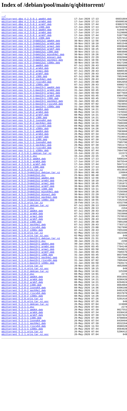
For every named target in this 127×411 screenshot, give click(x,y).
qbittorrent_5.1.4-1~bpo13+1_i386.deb (27, 303)
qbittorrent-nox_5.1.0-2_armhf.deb (24, 85)
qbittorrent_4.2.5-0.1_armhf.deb (23, 194)
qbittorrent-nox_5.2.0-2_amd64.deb (24, 128)
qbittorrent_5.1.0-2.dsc (17, 247)
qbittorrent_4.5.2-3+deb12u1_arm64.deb (27, 214)
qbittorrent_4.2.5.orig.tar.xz (22, 200)
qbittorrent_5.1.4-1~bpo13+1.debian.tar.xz (30, 283)
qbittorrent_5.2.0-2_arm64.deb (22, 332)
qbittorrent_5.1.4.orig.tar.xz (22, 316)
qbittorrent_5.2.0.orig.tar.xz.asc (24, 359)
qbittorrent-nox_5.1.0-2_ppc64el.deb (26, 92)
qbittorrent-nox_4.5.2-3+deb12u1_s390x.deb (30, 72)
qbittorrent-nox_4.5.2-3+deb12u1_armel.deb (30, 52)
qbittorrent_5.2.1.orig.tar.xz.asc (24, 398)
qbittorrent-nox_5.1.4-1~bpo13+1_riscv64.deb (32, 121)
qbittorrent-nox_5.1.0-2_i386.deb (24, 89)
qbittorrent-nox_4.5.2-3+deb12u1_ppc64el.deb (32, 69)
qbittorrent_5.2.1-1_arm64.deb (22, 372)
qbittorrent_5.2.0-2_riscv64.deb (23, 349)
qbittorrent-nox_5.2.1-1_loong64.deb (26, 168)
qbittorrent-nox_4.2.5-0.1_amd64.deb (26, 33)
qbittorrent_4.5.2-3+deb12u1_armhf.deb (27, 220)
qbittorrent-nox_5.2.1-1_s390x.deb (24, 177)
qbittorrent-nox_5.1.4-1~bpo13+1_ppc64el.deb (32, 118)
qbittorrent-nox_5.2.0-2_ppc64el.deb (26, 145)
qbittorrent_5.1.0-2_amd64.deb (22, 250)
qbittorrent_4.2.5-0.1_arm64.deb (23, 191)
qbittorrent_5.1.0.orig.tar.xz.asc (24, 279)
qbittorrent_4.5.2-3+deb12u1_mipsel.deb (28, 230)
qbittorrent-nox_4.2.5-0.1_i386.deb (25, 42)
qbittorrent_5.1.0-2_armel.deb (22, 256)
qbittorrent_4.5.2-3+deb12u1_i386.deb (27, 224)
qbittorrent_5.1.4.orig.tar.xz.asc (24, 319)
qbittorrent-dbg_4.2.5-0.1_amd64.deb (26, 19)
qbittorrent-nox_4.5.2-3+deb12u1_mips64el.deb (32, 62)
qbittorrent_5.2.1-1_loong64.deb (23, 382)
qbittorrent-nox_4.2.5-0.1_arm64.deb (26, 36)
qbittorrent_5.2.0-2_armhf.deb (22, 335)
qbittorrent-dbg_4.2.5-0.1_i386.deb (25, 29)
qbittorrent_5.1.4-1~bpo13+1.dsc (23, 286)
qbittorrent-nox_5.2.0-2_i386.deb (24, 138)
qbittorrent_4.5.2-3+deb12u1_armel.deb (27, 217)
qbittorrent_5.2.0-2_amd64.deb (22, 329)
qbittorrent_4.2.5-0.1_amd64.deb (23, 187)
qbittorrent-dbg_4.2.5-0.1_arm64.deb (26, 23)
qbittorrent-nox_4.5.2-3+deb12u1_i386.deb (30, 59)
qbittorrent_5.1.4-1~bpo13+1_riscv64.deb (29, 309)
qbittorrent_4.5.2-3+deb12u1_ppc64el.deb (29, 233)
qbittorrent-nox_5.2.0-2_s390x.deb (24, 151)
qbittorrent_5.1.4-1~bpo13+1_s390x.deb (27, 312)
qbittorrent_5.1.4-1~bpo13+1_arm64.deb (27, 293)
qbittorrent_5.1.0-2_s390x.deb (22, 273)
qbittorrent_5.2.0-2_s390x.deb (22, 352)
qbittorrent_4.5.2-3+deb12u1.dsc (23, 207)
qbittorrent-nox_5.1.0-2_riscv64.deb (26, 95)
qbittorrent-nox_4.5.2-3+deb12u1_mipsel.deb (31, 65)
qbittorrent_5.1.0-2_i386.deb (21, 263)
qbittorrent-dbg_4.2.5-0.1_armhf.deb (26, 26)
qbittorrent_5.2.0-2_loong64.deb (23, 342)
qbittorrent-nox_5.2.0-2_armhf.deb (24, 135)
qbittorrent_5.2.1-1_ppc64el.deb (23, 385)
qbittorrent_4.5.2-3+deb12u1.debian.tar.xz (30, 204)
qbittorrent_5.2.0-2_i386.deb (21, 339)
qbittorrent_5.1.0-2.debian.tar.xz (24, 243)
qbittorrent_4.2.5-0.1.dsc (19, 184)
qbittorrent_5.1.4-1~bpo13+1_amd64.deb (27, 289)
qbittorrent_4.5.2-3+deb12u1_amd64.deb (27, 210)
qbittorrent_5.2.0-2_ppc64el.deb (23, 345)
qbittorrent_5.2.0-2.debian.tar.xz (24, 322)
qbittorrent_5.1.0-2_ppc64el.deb (23, 266)
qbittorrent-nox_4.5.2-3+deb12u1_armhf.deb (30, 56)
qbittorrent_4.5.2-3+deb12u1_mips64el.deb (30, 227)
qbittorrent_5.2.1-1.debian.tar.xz (24, 362)
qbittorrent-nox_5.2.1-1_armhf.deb (24, 161)
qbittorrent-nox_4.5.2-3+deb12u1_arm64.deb (30, 49)
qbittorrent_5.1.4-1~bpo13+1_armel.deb (27, 296)
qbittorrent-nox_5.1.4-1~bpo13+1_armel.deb (30, 108)
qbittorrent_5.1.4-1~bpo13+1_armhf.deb (27, 299)
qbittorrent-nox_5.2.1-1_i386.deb (24, 164)
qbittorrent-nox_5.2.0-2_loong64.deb (26, 141)
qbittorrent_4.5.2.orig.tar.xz (22, 240)
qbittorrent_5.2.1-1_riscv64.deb (23, 388)
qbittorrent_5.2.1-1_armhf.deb (22, 375)
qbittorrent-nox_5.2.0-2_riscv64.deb (26, 148)
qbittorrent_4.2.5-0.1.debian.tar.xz (26, 181)
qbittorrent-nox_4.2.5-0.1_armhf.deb (26, 39)
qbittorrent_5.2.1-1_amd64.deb (22, 368)
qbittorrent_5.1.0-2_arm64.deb (22, 253)
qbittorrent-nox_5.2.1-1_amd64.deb (24, 154)
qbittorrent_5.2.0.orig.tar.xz (22, 355)
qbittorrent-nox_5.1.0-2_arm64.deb (24, 79)
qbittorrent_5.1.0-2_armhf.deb (22, 260)
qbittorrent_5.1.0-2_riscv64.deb (23, 270)
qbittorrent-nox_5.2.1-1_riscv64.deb (26, 174)
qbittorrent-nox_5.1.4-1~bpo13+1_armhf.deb (30, 112)
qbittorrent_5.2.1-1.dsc (17, 365)
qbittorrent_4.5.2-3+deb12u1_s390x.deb (27, 237)
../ (3, 16)
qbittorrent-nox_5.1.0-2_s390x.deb (24, 98)
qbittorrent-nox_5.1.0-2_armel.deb (24, 82)
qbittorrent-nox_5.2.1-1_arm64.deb (24, 158)
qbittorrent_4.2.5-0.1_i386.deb (22, 197)
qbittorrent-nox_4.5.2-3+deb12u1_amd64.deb (30, 46)
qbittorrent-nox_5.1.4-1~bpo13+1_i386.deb (30, 115)
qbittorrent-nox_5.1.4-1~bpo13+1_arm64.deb (30, 105)
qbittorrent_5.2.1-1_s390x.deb (22, 391)
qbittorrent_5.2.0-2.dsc (17, 326)
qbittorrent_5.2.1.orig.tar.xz (22, 395)
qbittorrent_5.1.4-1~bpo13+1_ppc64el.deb (29, 306)
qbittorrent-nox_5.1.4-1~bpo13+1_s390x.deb (30, 125)
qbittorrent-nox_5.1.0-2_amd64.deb (24, 75)
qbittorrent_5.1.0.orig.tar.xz (22, 276)
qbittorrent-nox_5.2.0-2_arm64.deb (24, 131)
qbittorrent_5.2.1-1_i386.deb (21, 378)
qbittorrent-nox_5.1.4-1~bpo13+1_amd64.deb (30, 102)
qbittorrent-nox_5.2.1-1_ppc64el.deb (26, 171)
